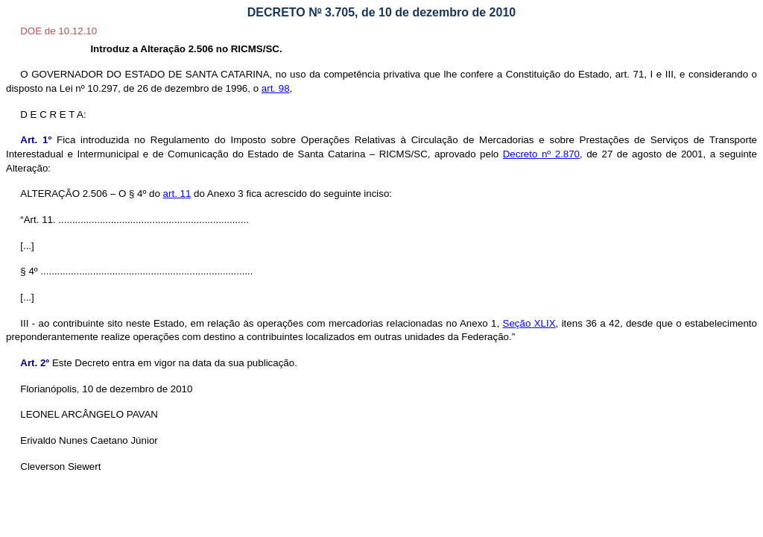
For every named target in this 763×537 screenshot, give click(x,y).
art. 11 (177, 193)
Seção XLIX (529, 323)
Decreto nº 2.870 (541, 154)
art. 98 (276, 88)
